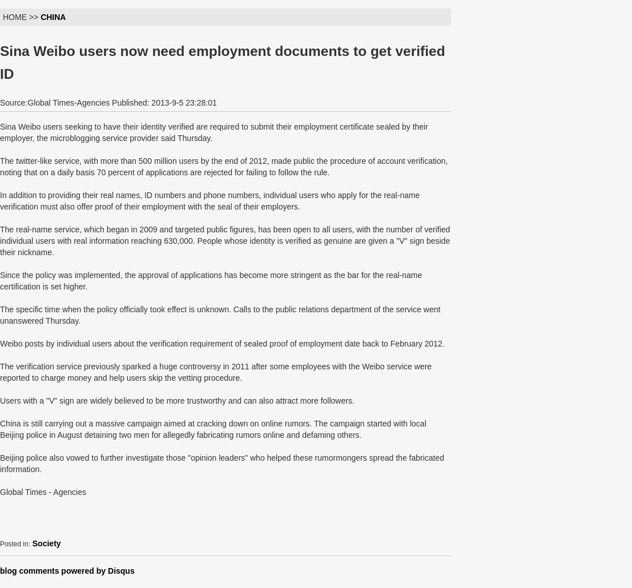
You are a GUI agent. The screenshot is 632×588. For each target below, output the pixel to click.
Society (47, 543)
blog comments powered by (67, 570)
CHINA (53, 17)
